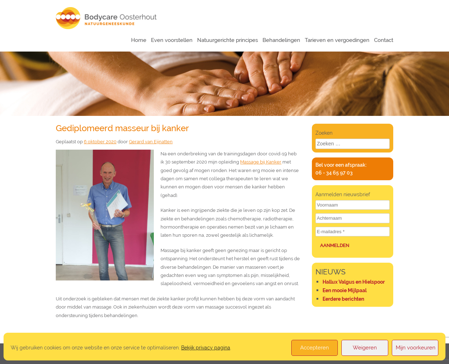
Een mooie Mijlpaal (345, 290)
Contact (383, 40)
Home (138, 40)
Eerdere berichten (343, 299)
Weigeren (365, 347)
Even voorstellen (172, 40)
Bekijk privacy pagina (205, 347)
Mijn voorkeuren (416, 347)
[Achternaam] (352, 218)
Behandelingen (281, 40)
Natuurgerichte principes (227, 40)
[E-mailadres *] (352, 232)
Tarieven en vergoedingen (337, 40)
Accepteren (314, 347)
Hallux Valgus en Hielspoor (354, 282)
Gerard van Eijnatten (151, 141)
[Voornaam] (352, 205)
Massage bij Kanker (260, 162)
